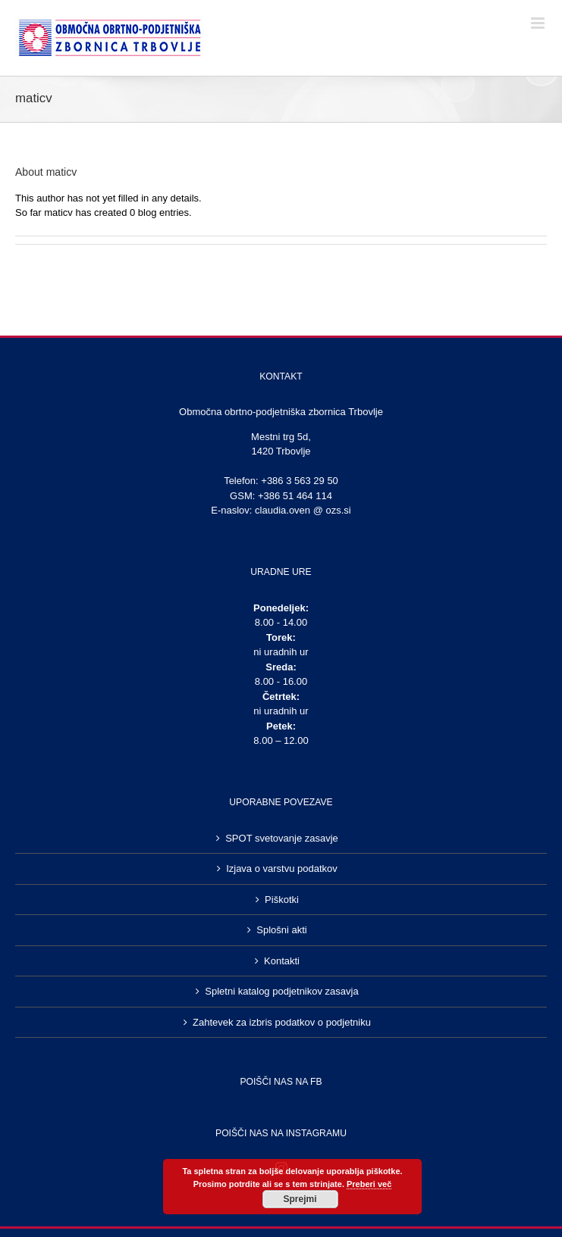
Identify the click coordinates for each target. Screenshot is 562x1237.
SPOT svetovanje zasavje (281, 838)
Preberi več (369, 1184)
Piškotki (282, 899)
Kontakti (282, 961)
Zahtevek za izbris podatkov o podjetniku (282, 1022)
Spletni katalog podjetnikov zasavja (281, 991)
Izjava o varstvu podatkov (282, 868)
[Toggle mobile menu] (539, 23)
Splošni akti (281, 930)
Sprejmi (299, 1199)
